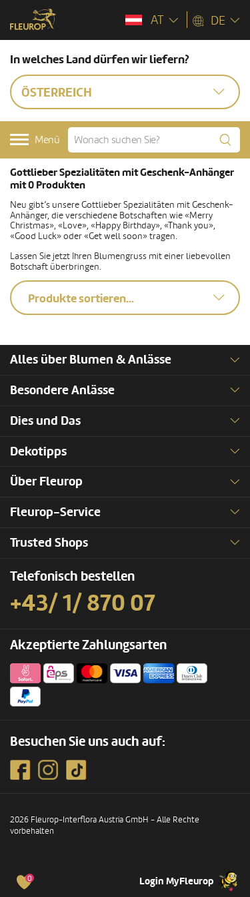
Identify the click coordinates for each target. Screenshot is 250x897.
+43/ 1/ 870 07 (82, 603)
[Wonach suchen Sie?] (154, 139)
